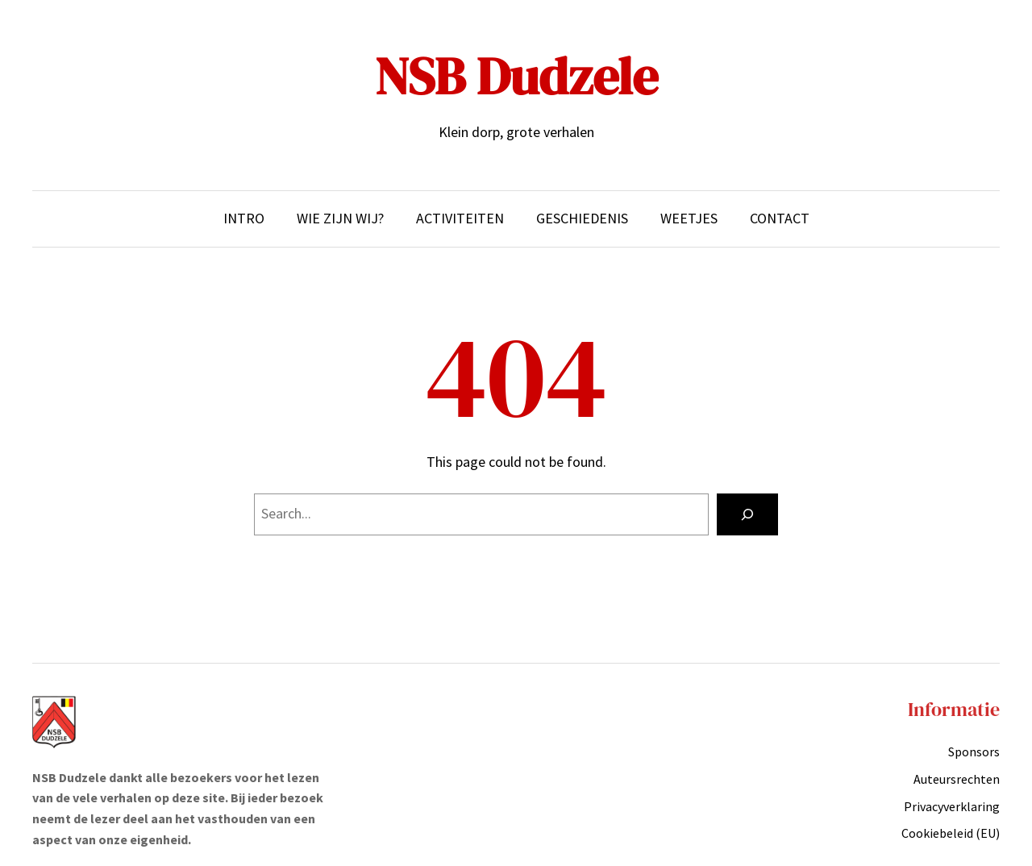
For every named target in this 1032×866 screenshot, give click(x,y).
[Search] (747, 514)
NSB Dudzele (516, 76)
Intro (243, 218)
